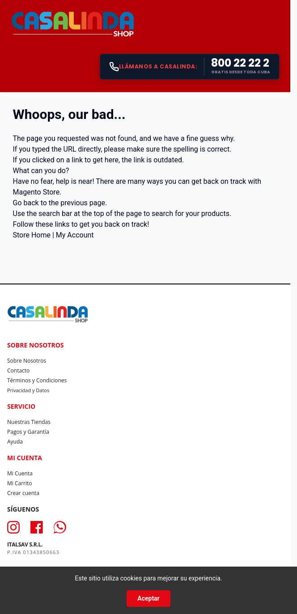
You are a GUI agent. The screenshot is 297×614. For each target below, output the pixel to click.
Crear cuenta (23, 493)
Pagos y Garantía (28, 432)
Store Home (32, 235)
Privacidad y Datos (28, 390)
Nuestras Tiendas (29, 422)
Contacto (18, 370)
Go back (26, 203)
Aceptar (148, 598)
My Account (75, 235)
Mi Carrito (19, 483)
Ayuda (15, 441)
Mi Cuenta (20, 473)
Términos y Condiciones (37, 380)
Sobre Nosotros (26, 360)
